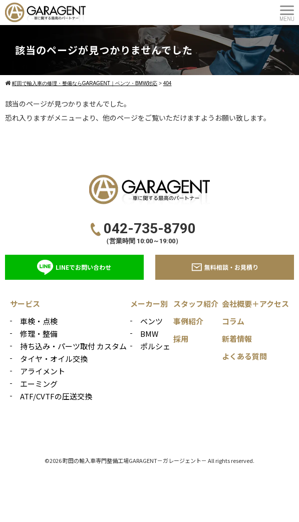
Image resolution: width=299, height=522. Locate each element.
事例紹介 (188, 321)
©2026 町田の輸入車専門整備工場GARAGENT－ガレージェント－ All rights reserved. (149, 460)
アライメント (42, 371)
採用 (180, 338)
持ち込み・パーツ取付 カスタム (73, 346)
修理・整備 (39, 333)
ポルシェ (155, 346)
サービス (25, 303)
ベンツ (151, 321)
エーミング (39, 383)
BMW (149, 333)
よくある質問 (244, 356)
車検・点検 (39, 321)
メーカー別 (149, 303)
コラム (233, 321)
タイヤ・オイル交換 (54, 358)
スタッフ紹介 (195, 303)
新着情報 (237, 338)
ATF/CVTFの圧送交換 (56, 396)
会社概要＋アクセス (255, 303)
